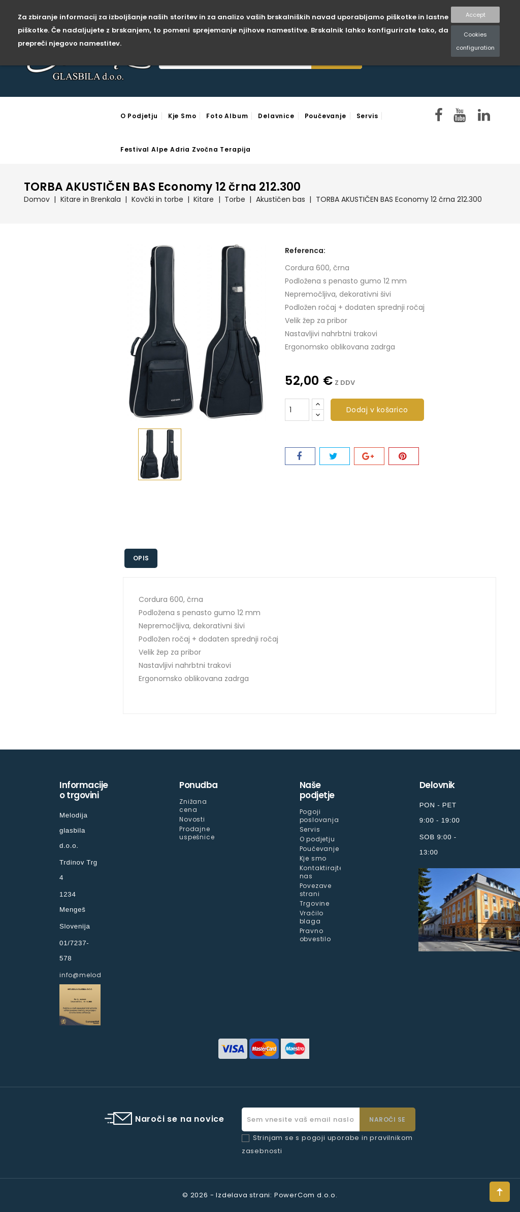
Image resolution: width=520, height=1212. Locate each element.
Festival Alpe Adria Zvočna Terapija (185, 149)
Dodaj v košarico (377, 410)
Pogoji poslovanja (319, 815)
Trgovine (315, 903)
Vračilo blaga (312, 917)
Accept (475, 15)
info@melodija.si (88, 975)
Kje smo (182, 116)
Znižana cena (193, 805)
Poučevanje (325, 116)
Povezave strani (316, 889)
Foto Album (227, 116)
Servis (367, 116)
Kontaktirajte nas (321, 872)
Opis (143, 558)
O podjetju (139, 116)
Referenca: (305, 250)
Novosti (192, 819)
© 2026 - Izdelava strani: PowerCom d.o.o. (260, 1195)
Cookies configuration (475, 41)
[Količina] (297, 410)
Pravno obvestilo (315, 934)
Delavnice (276, 116)
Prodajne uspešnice (196, 833)
